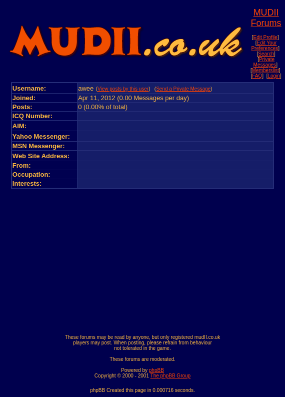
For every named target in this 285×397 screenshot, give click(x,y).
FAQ (257, 76)
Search (266, 54)
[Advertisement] (143, 259)
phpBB (156, 370)
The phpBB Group (170, 375)
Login (274, 76)
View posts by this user (123, 89)
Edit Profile (266, 37)
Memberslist (265, 70)
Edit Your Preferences (264, 45)
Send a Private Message (183, 89)
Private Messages (265, 62)
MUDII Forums (266, 18)
